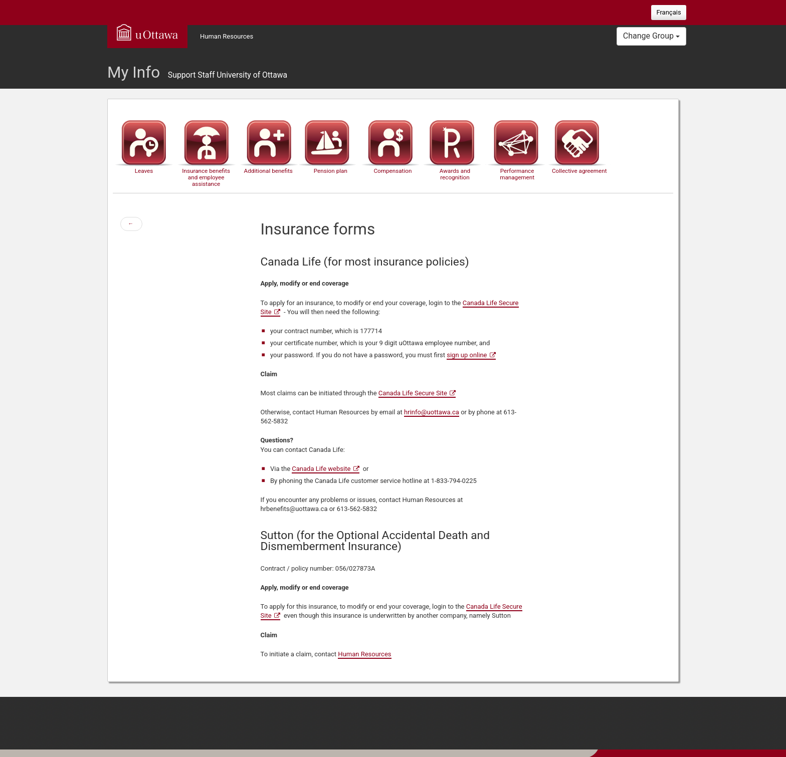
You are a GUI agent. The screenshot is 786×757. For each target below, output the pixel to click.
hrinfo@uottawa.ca (431, 412)
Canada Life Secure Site (412, 393)
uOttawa (147, 32)
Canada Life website (321, 468)
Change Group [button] (651, 36)
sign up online (467, 355)
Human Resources (226, 36)
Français (668, 12)
